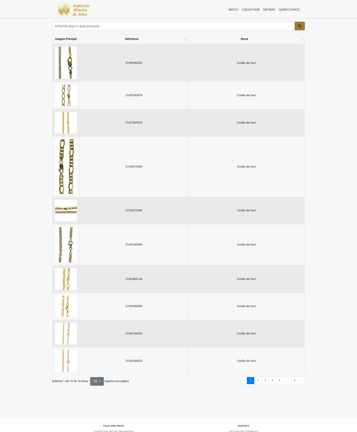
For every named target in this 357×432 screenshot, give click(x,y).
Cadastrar (251, 9)
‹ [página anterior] (243, 380)
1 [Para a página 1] (250, 380)
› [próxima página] (301, 380)
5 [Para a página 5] (279, 380)
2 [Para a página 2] (258, 380)
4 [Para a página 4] (272, 380)
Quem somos (289, 9)
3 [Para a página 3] (265, 380)
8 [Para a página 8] (295, 380)
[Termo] (173, 26)
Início (233, 9)
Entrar (269, 9)
